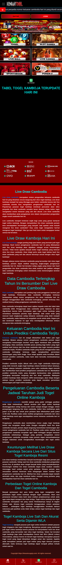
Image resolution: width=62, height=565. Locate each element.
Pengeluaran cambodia (11, 402)
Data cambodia (8, 292)
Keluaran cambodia (10, 338)
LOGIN (45, 16)
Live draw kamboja (9, 243)
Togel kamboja (8, 525)
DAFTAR (16, 16)
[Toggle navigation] (3, 4)
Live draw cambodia (10, 197)
